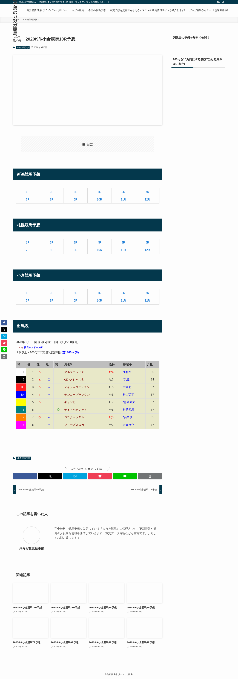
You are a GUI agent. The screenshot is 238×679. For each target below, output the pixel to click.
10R (99, 199)
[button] (25, 476)
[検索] (223, 2)
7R (27, 199)
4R (99, 191)
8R (51, 199)
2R (51, 191)
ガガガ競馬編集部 (31, 549)
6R (147, 191)
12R (147, 199)
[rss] (218, 2)
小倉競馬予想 (23, 47)
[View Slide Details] (198, 110)
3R (75, 191)
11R (123, 199)
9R (75, 199)
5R (123, 191)
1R (27, 191)
